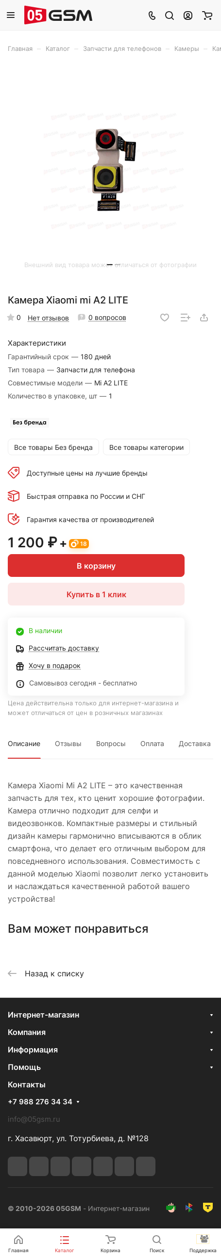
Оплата (152, 743)
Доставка (195, 743)
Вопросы (111, 743)
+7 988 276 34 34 (40, 1102)
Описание (24, 743)
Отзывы (68, 743)
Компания (27, 1032)
